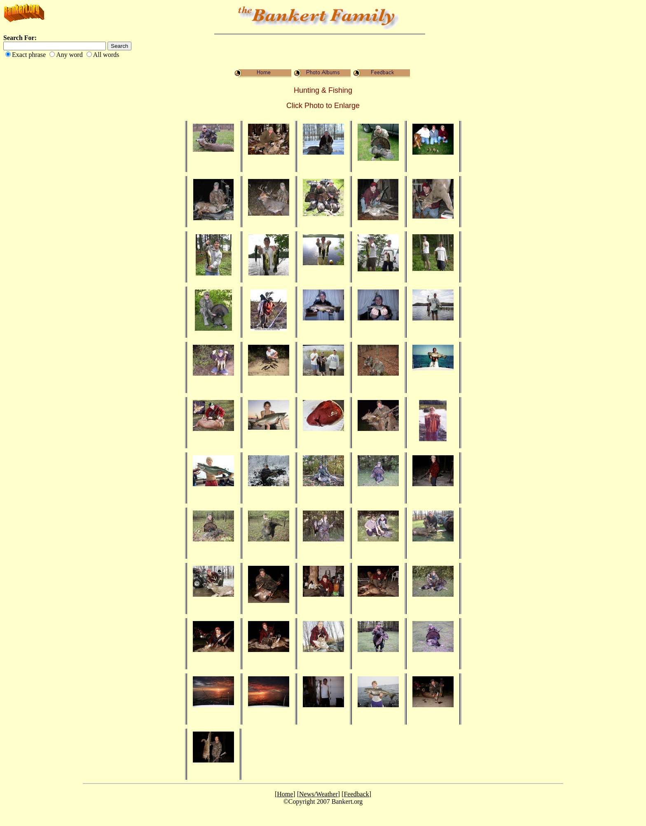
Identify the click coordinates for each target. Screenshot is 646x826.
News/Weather (318, 794)
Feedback (356, 794)
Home (285, 794)
